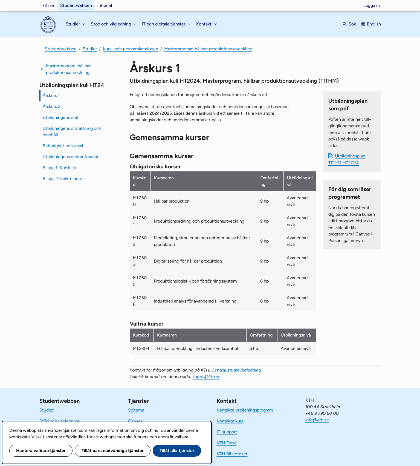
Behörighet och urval (63, 145)
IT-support (227, 432)
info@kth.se (317, 419)
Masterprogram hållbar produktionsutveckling (208, 48)
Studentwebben (76, 5)
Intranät (104, 5)
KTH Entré (227, 442)
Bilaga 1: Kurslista (59, 167)
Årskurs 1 (51, 95)
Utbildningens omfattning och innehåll (72, 131)
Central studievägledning (236, 370)
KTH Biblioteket (232, 453)
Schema (136, 410)
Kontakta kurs (230, 421)
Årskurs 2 (51, 106)
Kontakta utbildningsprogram (245, 410)
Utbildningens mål (60, 117)
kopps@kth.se (206, 376)
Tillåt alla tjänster (177, 450)
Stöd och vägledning (59, 421)
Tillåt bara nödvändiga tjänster (113, 450)
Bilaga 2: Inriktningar (62, 178)
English (374, 24)
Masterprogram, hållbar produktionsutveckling (68, 69)
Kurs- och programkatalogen (130, 48)
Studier (90, 48)
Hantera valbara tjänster (41, 450)
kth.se (48, 5)
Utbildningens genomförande (71, 156)
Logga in (371, 5)
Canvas (135, 421)
